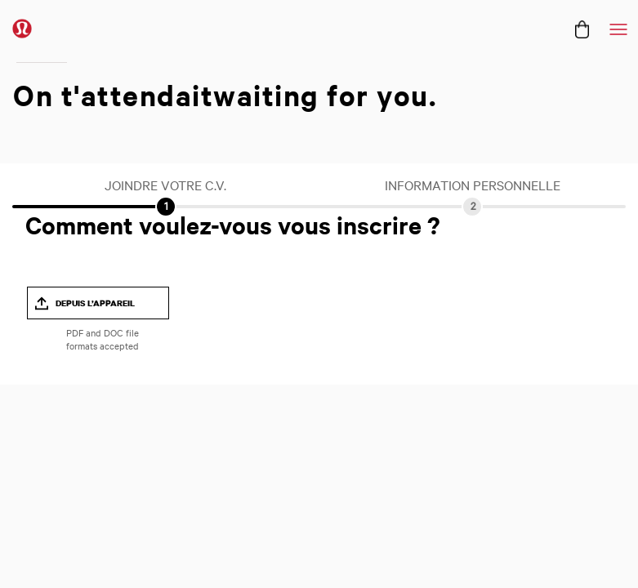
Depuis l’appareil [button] (95, 303)
